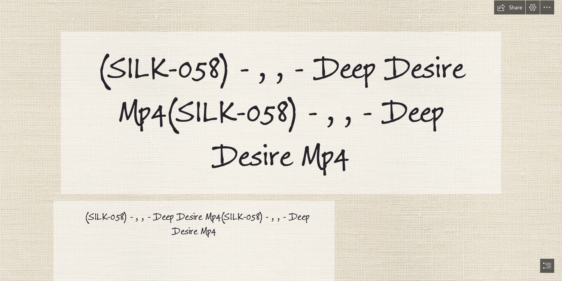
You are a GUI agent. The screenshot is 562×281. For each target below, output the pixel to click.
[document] (281, 140)
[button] (509, 7)
